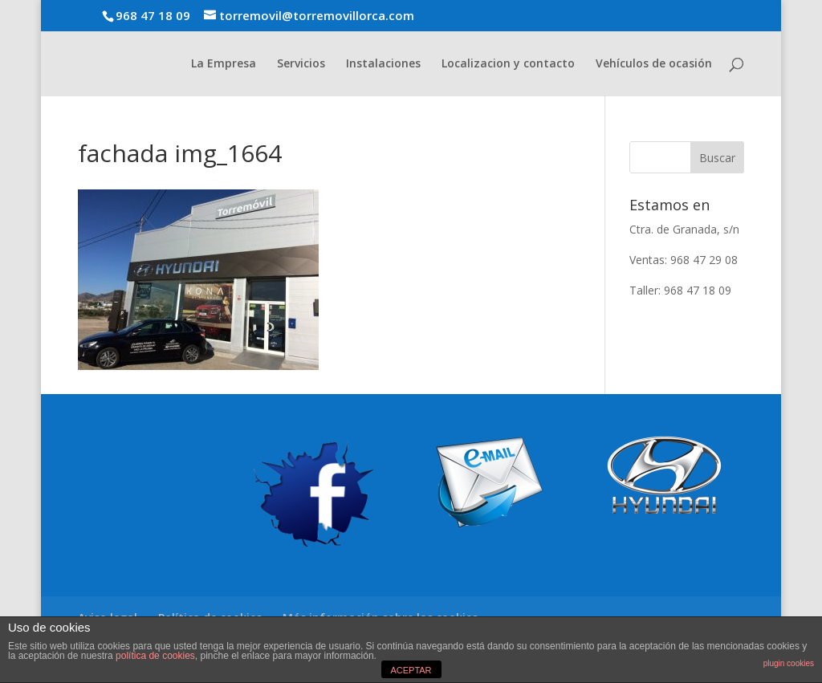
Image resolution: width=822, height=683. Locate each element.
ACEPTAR (410, 670)
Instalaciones (383, 64)
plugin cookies (788, 663)
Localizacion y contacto (508, 64)
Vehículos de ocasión (654, 64)
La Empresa (223, 64)
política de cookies (155, 655)
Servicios (301, 64)
